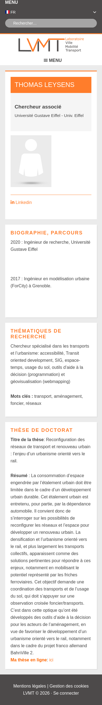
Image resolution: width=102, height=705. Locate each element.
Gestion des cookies (69, 686)
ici (51, 660)
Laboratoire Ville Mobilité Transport (51, 45)
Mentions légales (29, 686)
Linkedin (24, 202)
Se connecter (66, 693)
